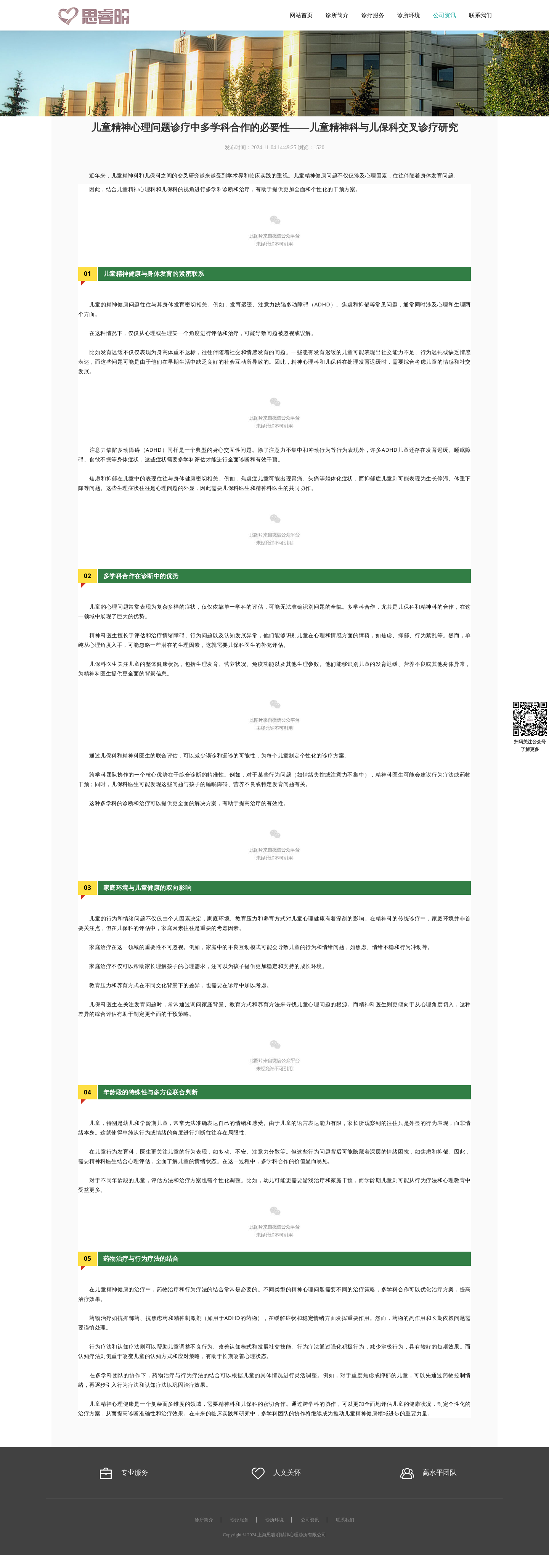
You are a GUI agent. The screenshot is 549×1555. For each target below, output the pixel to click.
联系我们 (480, 15)
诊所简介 (337, 15)
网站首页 (301, 15)
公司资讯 (444, 15)
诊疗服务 (372, 15)
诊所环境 (408, 15)
